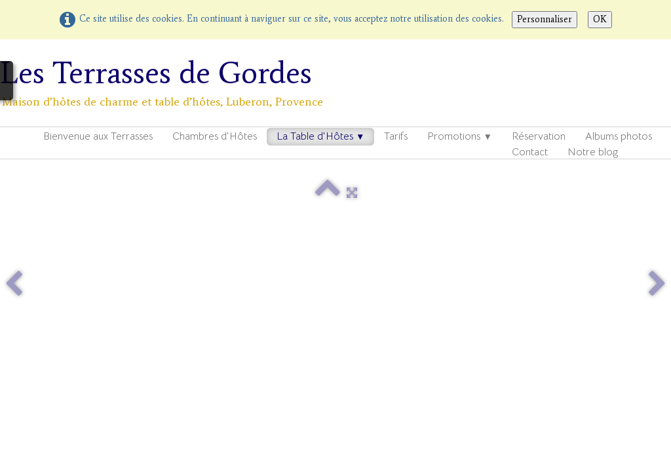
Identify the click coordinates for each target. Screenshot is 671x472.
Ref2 (17, 325)
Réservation (539, 136)
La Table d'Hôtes (320, 136)
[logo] (167, 82)
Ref (137, 311)
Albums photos (618, 136)
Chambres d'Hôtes (214, 136)
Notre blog (592, 152)
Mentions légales (320, 351)
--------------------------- (87, 364)
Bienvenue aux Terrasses (98, 136)
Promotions (459, 136)
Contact (530, 152)
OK (600, 19)
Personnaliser (544, 19)
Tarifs (396, 136)
